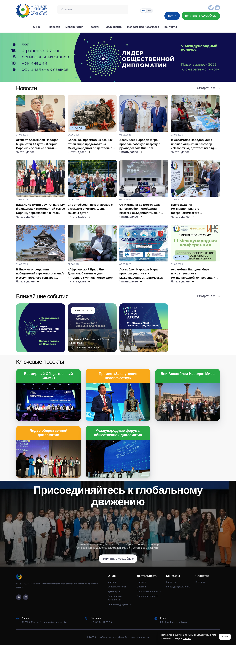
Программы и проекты (149, 591)
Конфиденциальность (178, 586)
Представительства (147, 596)
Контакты (171, 582)
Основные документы (119, 604)
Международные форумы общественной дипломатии (118, 433)
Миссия (111, 582)
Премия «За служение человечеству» (118, 376)
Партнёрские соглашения (114, 598)
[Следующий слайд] (206, 57)
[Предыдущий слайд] (29, 57)
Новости (141, 582)
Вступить (200, 582)
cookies (187, 638)
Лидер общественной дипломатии (48, 433)
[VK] (217, 8)
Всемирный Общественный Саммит (48, 376)
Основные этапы (116, 586)
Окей (225, 636)
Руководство (114, 591)
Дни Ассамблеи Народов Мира (187, 374)
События (142, 586)
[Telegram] (211, 8)
